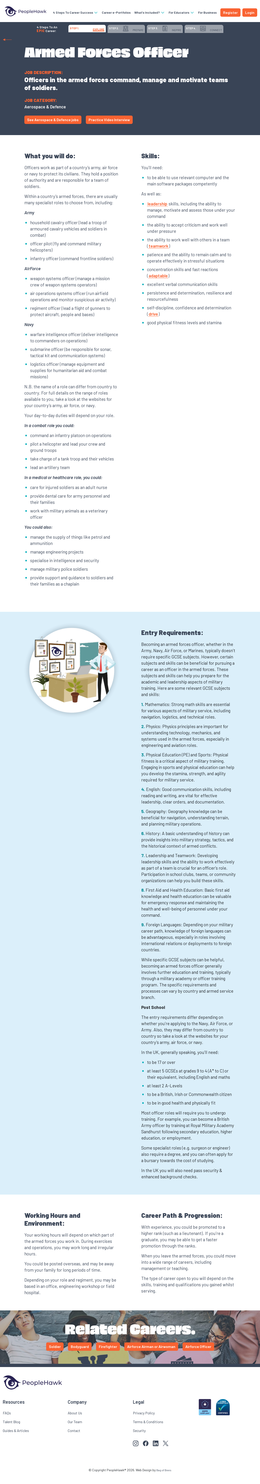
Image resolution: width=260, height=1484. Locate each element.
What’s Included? (150, 12)
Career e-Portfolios (112, 14)
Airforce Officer (198, 1354)
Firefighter (108, 1354)
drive (153, 322)
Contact (74, 1438)
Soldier (55, 1354)
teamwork (158, 254)
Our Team (75, 1430)
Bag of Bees (164, 1478)
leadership (157, 211)
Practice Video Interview (109, 128)
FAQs (7, 1421)
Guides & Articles (16, 1438)
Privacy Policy (144, 1421)
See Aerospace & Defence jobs (53, 128)
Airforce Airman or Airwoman (151, 1354)
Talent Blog (11, 1430)
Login (249, 15)
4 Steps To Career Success (78, 12)
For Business (205, 14)
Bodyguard (80, 1354)
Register (230, 15)
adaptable (158, 283)
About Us (75, 1421)
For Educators (182, 12)
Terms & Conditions (148, 1430)
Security (139, 1438)
